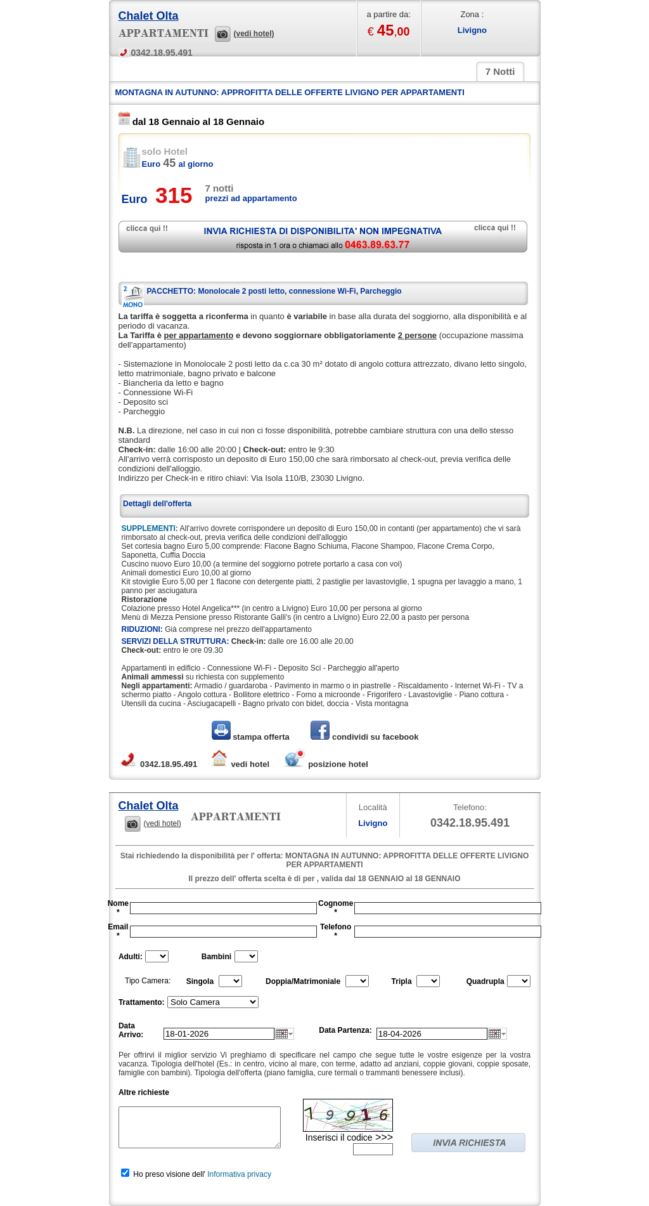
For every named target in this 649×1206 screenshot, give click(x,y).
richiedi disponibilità (323, 236)
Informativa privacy (239, 1174)
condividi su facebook (364, 737)
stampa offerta (252, 737)
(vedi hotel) (254, 33)
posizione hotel (325, 764)
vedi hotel (239, 764)
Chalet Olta (149, 16)
